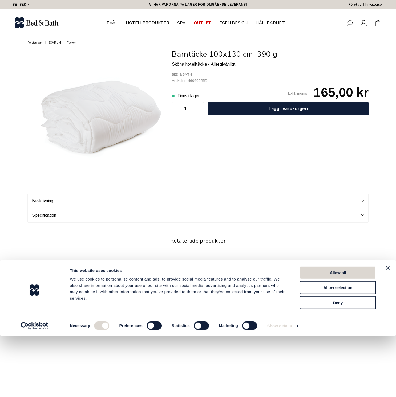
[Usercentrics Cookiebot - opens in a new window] (34, 387)
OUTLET (202, 23)
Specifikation (198, 215)
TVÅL (112, 23)
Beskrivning (198, 200)
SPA (181, 23)
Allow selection (337, 348)
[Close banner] (388, 329)
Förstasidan (35, 42)
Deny (338, 363)
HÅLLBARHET (270, 23)
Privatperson (374, 4)
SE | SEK (21, 4)
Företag (355, 4)
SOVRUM (54, 42)
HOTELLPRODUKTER (147, 23)
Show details (279, 386)
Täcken (71, 42)
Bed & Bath (182, 74)
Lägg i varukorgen (288, 108)
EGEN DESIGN (233, 23)
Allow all (338, 333)
